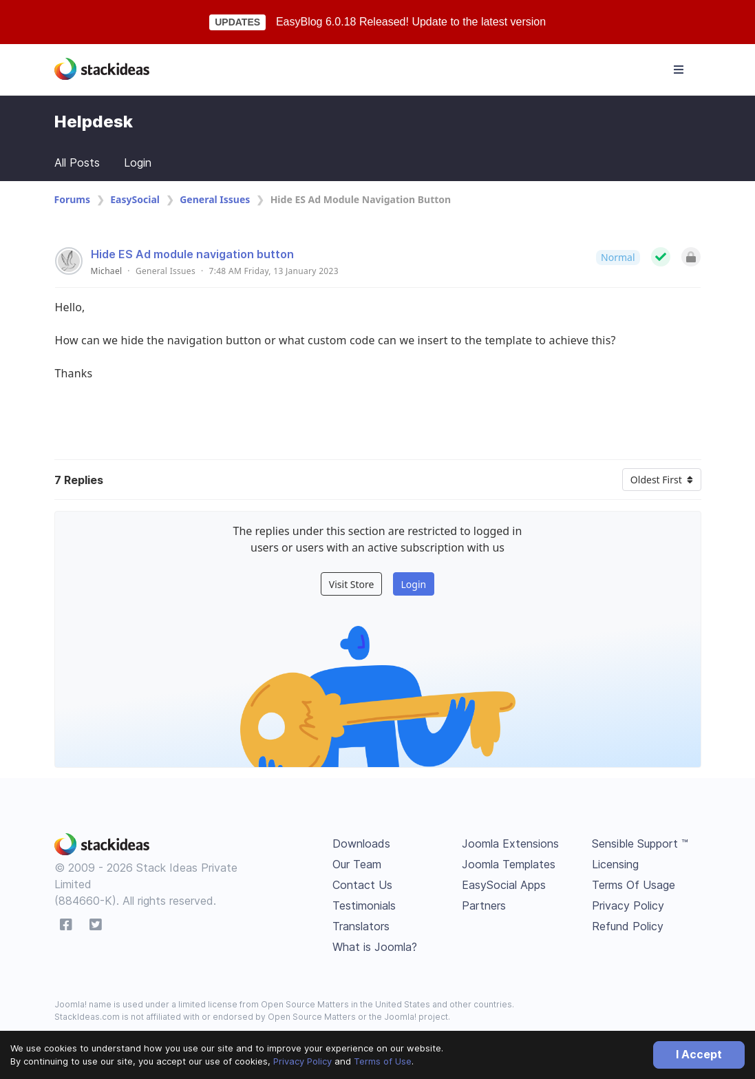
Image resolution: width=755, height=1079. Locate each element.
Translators (361, 926)
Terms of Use (383, 1061)
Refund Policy (627, 926)
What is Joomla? (374, 947)
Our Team (356, 864)
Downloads (361, 843)
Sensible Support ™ (640, 843)
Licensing (615, 864)
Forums (72, 199)
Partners (484, 905)
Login (137, 162)
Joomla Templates (508, 864)
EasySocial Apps (504, 885)
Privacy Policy (302, 1061)
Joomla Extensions (510, 843)
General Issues (215, 199)
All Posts (77, 162)
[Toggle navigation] (678, 70)
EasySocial (135, 199)
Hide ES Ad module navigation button (192, 254)
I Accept (699, 1054)
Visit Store (351, 584)
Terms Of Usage (633, 885)
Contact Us (362, 885)
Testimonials (364, 905)
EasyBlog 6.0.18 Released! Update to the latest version (411, 22)
